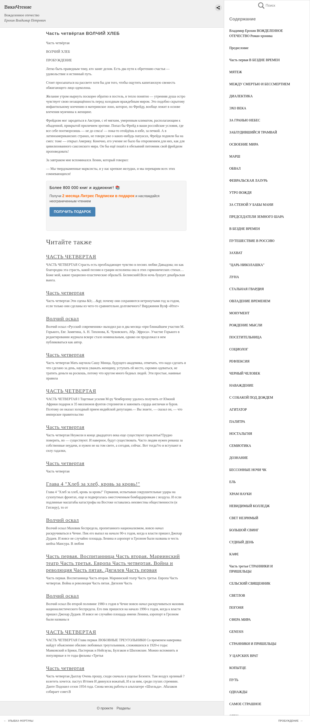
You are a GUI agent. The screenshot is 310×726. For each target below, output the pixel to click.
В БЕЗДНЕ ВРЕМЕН (244, 229)
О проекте (105, 708)
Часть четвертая (65, 293)
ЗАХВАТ (235, 253)
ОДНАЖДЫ (238, 692)
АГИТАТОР (238, 409)
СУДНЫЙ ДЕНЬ (241, 542)
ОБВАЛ (235, 168)
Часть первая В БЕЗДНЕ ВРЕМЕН (254, 60)
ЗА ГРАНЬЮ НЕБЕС (244, 120)
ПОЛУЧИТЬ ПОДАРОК (72, 212)
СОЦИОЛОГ (238, 349)
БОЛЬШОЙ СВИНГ (244, 530)
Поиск (266, 5)
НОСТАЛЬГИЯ (240, 433)
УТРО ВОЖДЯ (240, 192)
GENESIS (236, 631)
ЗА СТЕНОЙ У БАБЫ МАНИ (251, 204)
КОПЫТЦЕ (237, 668)
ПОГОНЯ (236, 607)
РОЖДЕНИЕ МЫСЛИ (245, 325)
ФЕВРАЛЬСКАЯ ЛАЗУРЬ (248, 180)
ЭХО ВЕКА (237, 108)
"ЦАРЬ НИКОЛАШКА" (246, 265)
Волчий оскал (62, 318)
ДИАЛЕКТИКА (241, 96)
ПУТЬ (233, 680)
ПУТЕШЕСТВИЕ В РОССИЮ (251, 241)
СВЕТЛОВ (237, 595)
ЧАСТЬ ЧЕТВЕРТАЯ (71, 256)
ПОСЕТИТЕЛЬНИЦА (245, 337)
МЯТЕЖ (235, 72)
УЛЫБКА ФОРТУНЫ (20, 720)
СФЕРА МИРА (240, 619)
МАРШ (234, 156)
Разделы (123, 708)
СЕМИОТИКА (240, 445)
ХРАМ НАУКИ (240, 494)
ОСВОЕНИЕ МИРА (244, 144)
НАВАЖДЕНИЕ (241, 385)
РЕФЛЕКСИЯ (239, 361)
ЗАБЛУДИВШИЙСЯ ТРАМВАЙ (253, 132)
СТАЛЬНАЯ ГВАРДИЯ (246, 289)
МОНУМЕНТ (239, 313)
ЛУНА (234, 277)
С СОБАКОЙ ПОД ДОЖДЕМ (251, 397)
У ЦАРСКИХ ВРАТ (243, 656)
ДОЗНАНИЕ (238, 458)
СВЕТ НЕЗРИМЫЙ (243, 518)
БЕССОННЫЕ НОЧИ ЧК (247, 470)
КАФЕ (234, 554)
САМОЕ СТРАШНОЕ (245, 704)
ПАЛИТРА (237, 421)
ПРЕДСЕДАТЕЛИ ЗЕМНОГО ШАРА (256, 216)
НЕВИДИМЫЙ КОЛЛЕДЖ (249, 506)
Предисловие (238, 48)
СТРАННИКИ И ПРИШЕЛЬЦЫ (252, 644)
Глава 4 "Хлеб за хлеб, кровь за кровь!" (93, 484)
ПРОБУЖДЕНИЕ (288, 720)
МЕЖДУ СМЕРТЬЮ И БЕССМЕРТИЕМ (259, 84)
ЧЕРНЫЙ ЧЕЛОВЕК (244, 373)
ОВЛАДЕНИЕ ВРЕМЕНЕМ (249, 301)
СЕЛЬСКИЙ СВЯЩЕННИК (249, 583)
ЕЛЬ (232, 482)
